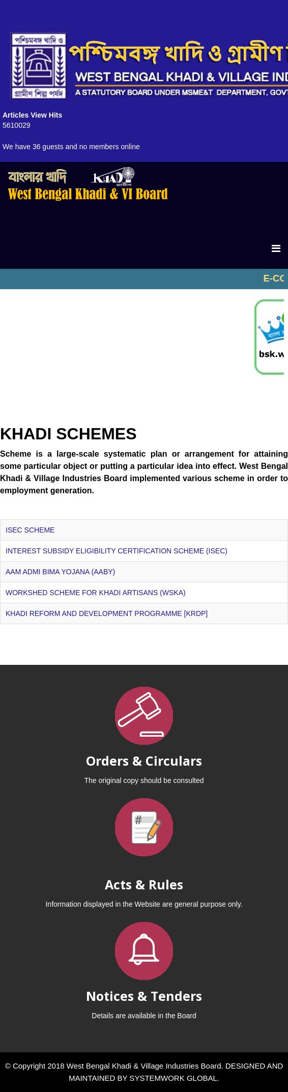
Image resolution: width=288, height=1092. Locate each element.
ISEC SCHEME (30, 530)
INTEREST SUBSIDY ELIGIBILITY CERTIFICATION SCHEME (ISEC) (116, 551)
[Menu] (276, 248)
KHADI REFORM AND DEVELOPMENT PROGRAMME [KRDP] (107, 613)
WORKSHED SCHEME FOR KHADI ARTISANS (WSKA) (96, 593)
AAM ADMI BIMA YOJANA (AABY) (60, 572)
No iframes (144, 279)
